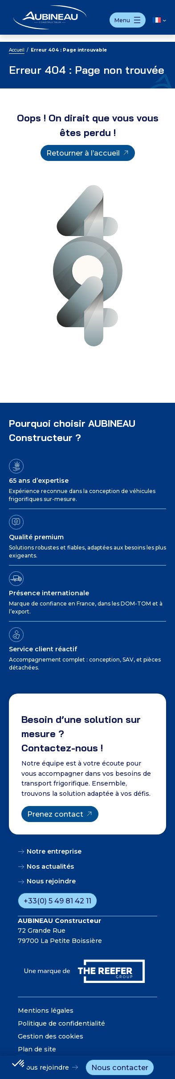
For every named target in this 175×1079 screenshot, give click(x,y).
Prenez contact (55, 814)
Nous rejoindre (45, 1067)
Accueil (16, 50)
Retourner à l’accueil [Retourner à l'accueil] (83, 152)
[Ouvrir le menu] (128, 20)
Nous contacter (119, 1067)
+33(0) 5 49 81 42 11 (57, 900)
